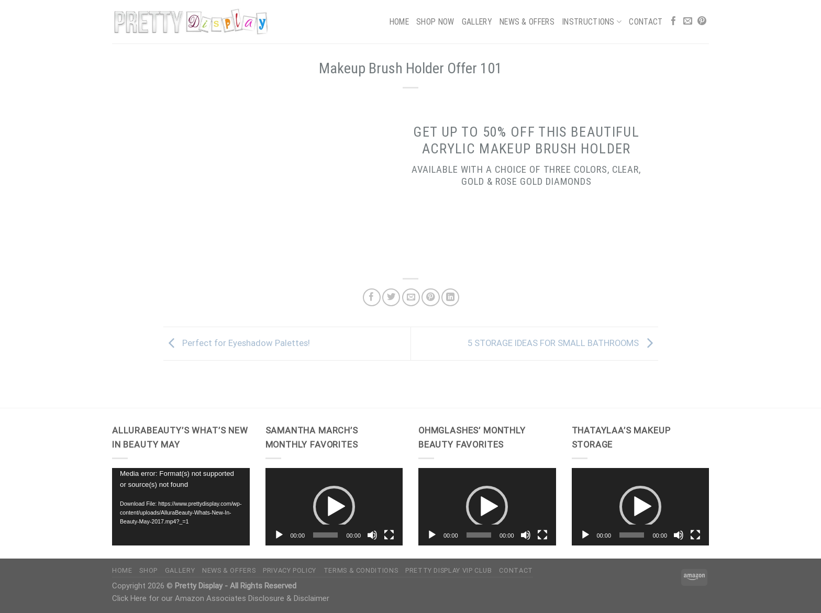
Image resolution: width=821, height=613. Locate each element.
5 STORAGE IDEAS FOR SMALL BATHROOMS (563, 343)
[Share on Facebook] (372, 297)
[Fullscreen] (389, 535)
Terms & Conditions (361, 570)
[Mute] (372, 535)
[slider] (325, 535)
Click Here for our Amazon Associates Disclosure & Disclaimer (220, 598)
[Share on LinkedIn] (450, 297)
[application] (181, 506)
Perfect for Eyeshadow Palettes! (236, 343)
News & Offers (527, 22)
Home (399, 22)
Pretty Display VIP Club (448, 570)
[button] (334, 507)
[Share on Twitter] (391, 297)
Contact (645, 22)
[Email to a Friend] (411, 297)
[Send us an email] (687, 22)
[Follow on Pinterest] (701, 22)
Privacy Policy (289, 570)
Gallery (477, 22)
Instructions (592, 22)
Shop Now (435, 22)
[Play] (279, 535)
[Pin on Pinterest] (430, 297)
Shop (148, 570)
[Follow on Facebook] (673, 22)
